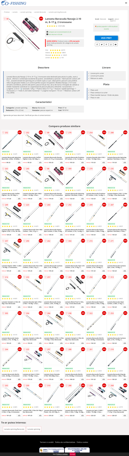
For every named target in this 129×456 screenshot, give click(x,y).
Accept (72, 454)
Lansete (15, 12)
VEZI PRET (106, 37)
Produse (7, 12)
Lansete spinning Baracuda (57, 12)
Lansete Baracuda (40, 12)
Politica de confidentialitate (65, 442)
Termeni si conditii (47, 442)
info (19, 162)
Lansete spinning (25, 12)
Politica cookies (82, 442)
